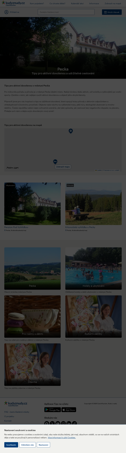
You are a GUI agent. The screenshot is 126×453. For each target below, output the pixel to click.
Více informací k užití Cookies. (62, 437)
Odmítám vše (27, 445)
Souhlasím (11, 445)
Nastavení (43, 445)
